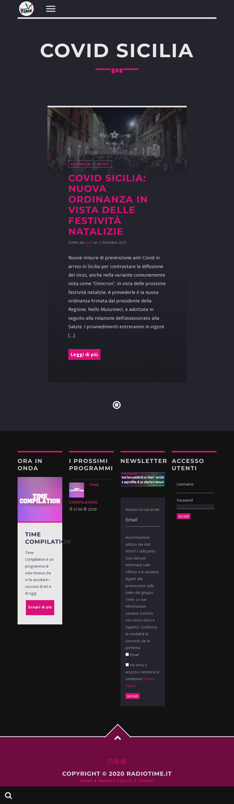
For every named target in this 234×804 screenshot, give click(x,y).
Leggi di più (84, 354)
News (103, 164)
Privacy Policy (115, 781)
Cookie (145, 781)
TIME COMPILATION (84, 494)
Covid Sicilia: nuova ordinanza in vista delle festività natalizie (108, 205)
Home (87, 781)
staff (88, 242)
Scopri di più (40, 607)
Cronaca (81, 164)
